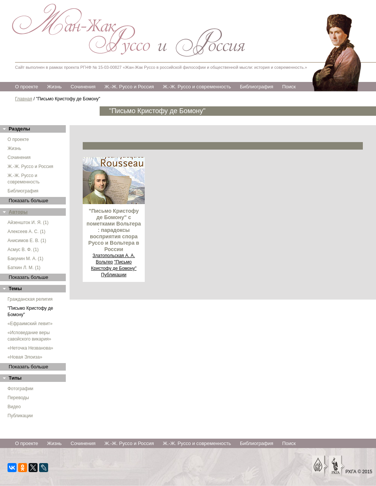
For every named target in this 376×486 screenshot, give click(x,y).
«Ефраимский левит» (30, 323)
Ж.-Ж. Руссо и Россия (129, 86)
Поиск (289, 86)
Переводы (18, 397)
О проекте (26, 86)
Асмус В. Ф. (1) (23, 249)
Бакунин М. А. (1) (25, 258)
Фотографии (20, 388)
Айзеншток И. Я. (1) (28, 222)
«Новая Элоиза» (25, 357)
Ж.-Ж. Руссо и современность (197, 86)
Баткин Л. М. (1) (24, 267)
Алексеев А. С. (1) (26, 231)
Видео (14, 406)
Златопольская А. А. (113, 255)
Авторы (18, 212)
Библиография (256, 86)
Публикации (20, 415)
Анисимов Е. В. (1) (27, 240)
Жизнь (54, 86)
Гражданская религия (30, 299)
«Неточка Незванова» (30, 348)
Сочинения (83, 86)
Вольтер (104, 262)
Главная (23, 98)
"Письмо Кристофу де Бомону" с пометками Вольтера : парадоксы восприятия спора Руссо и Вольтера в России (113, 230)
